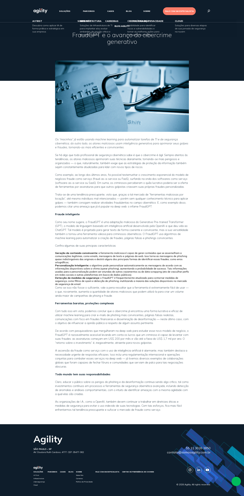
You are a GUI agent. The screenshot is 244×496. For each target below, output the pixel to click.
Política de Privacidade (84, 482)
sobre (146, 11)
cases (110, 11)
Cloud (35, 485)
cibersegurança (39, 482)
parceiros (89, 11)
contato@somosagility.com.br (189, 452)
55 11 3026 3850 (198, 448)
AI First (36, 475)
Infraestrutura (38, 479)
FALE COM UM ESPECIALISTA (179, 11)
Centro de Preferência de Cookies (138, 472)
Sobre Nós (79, 475)
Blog (129, 11)
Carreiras (79, 479)
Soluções (64, 11)
